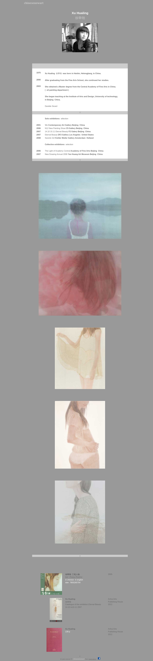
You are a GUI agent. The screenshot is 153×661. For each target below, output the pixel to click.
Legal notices (92, 659)
